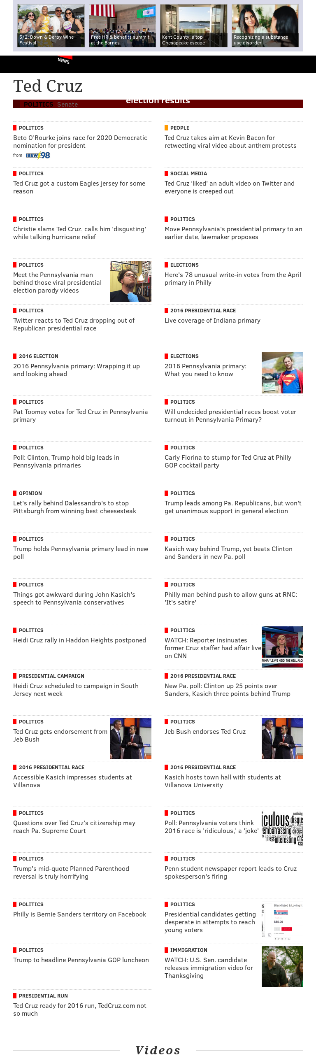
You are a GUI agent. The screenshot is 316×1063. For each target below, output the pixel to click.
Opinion (30, 493)
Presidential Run (43, 995)
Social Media (188, 173)
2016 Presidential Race (203, 310)
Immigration (188, 950)
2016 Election (38, 356)
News (64, 60)
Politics (31, 127)
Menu (302, 64)
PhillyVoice (20, 64)
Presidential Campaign (51, 675)
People (179, 127)
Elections (184, 264)
